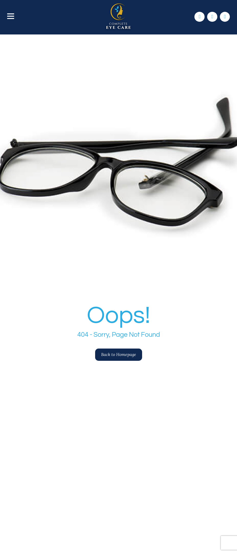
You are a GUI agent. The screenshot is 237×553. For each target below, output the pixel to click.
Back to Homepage (118, 354)
